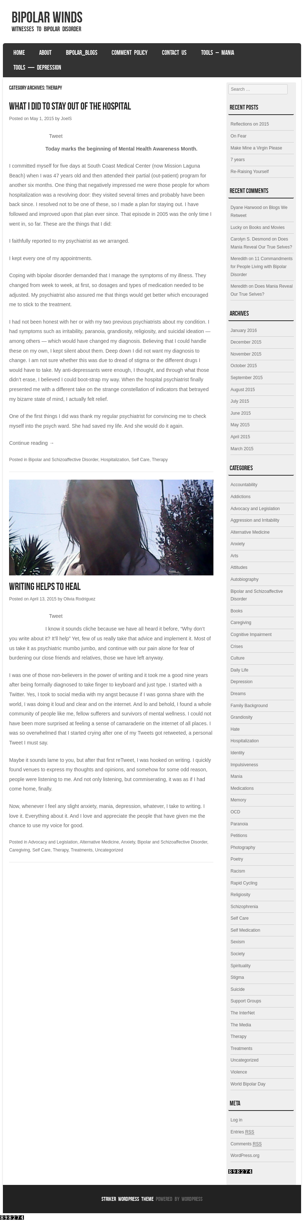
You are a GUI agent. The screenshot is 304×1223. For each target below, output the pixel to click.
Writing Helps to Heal (44, 586)
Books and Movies (267, 227)
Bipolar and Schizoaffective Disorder (64, 459)
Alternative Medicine (99, 842)
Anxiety (128, 842)
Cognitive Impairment (250, 634)
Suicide (237, 989)
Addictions (240, 496)
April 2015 (240, 436)
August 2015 (242, 389)
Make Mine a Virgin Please (256, 148)
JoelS (66, 118)
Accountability (243, 484)
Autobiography (244, 579)
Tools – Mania (217, 52)
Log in (236, 1120)
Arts (234, 555)
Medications (242, 788)
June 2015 (240, 413)
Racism (237, 871)
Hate (235, 729)
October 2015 (243, 365)
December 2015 (245, 342)
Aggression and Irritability (254, 520)
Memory (238, 800)
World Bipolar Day (247, 1084)
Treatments (81, 850)
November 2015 (245, 354)
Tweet (55, 136)
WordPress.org (244, 1155)
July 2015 (239, 401)
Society (237, 953)
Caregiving (19, 850)
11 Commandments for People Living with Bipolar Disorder (261, 266)
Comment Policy (129, 52)
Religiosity (240, 894)
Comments (246, 1144)
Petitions (238, 835)
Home (19, 52)
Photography (242, 847)
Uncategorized (109, 850)
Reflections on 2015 (249, 124)
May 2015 (240, 424)
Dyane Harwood (246, 207)
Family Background (249, 705)
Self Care (141, 459)
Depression (241, 681)
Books (236, 610)
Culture (237, 658)
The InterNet (242, 1012)
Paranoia (239, 823)
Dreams (238, 693)
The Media (240, 1024)
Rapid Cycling (243, 883)
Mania (236, 776)
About (45, 52)
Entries (242, 1131)
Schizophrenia (244, 906)
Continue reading (31, 443)
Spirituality (240, 965)
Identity (237, 752)
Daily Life (239, 670)
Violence (238, 1072)
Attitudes (238, 567)
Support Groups (245, 1001)
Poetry (236, 859)
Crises (236, 646)
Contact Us (174, 52)
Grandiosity (241, 717)
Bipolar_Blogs (81, 52)
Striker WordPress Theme (127, 1199)
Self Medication (245, 930)
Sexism (237, 941)
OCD (235, 811)
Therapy (160, 459)
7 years (237, 159)
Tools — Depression (37, 67)
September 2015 (246, 377)
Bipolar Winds (47, 17)
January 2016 (243, 330)
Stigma (237, 977)
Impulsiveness (244, 764)
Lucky (236, 227)
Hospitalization (115, 459)
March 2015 (241, 448)
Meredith (238, 258)
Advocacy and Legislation (53, 842)
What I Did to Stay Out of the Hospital (70, 106)
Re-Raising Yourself (249, 171)
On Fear (238, 136)
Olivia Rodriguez (79, 599)
